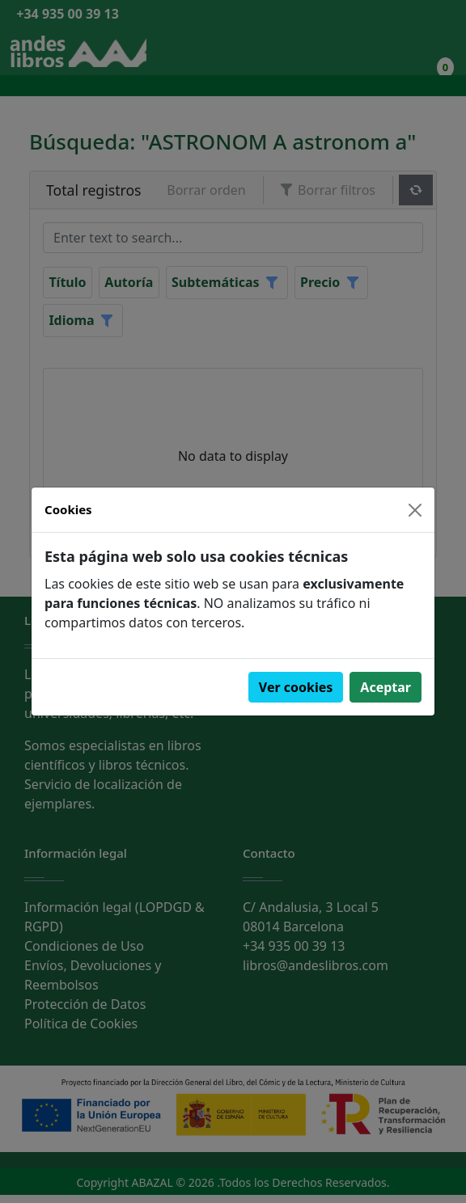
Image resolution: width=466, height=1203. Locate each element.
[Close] (415, 510)
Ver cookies (296, 687)
